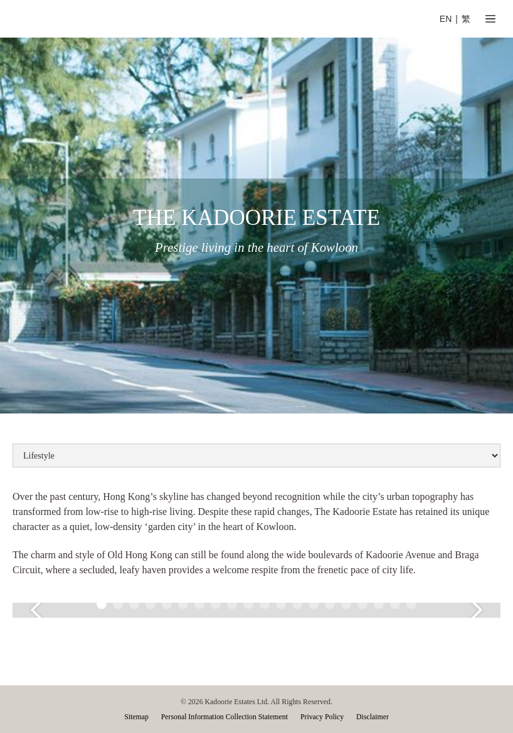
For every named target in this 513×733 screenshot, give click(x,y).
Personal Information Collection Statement (224, 716)
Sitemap (136, 716)
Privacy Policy (322, 716)
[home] (146, 18)
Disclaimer (372, 716)
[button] (490, 19)
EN (446, 18)
